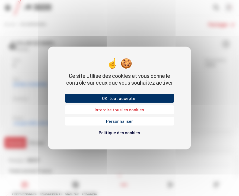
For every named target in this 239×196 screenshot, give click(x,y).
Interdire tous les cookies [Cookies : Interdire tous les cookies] (119, 109)
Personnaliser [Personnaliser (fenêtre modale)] (119, 121)
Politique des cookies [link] (119, 132)
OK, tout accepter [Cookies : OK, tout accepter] (119, 98)
